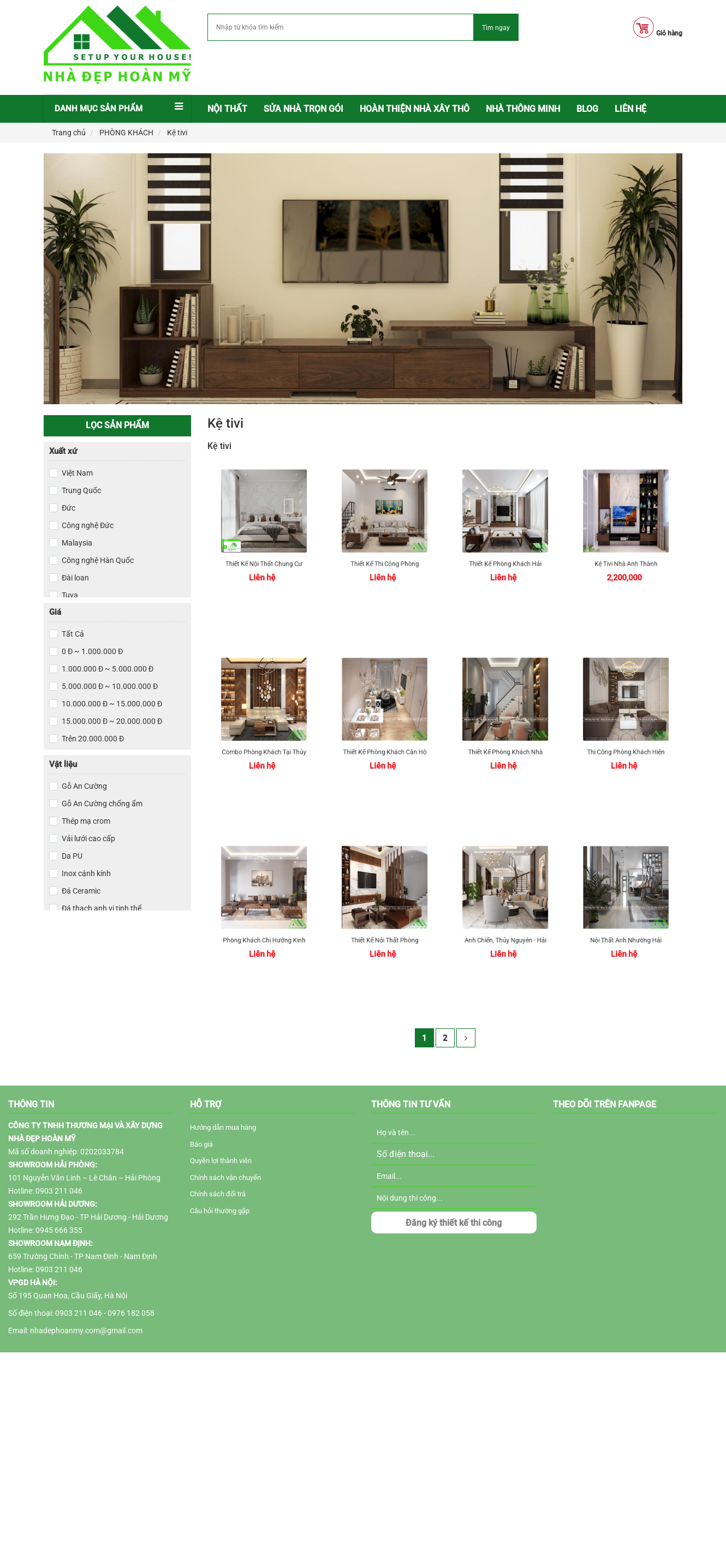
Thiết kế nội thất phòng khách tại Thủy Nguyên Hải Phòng (384, 932)
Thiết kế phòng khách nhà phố (505, 744)
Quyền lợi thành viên (221, 1160)
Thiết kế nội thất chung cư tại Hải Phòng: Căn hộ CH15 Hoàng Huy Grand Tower (263, 556)
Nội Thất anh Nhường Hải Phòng (626, 932)
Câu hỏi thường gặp (219, 1211)
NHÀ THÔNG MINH (523, 109)
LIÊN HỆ (630, 109)
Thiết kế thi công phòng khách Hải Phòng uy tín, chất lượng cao (385, 556)
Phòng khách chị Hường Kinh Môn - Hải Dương (263, 932)
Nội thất (227, 109)
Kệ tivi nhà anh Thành (626, 556)
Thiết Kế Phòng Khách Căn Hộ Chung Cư (384, 744)
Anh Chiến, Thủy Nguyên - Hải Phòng (505, 932)
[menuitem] (227, 109)
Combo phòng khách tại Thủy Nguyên (264, 744)
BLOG (587, 109)
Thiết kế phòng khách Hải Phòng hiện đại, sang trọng (505, 556)
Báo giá (201, 1144)
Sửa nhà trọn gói (303, 109)
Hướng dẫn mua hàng (223, 1127)
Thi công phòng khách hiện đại (626, 744)
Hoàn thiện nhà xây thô (414, 109)
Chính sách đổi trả (218, 1194)
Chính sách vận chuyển (225, 1177)
